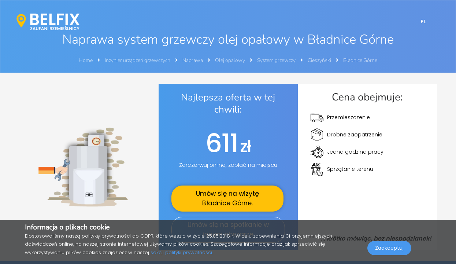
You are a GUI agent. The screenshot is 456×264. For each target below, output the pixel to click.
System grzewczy (277, 60)
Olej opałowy (230, 60)
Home (86, 60)
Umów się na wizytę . (227, 198)
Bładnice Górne (360, 60)
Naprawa (193, 60)
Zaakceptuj (389, 248)
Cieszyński (320, 60)
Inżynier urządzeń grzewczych (138, 60)
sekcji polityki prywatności (181, 252)
